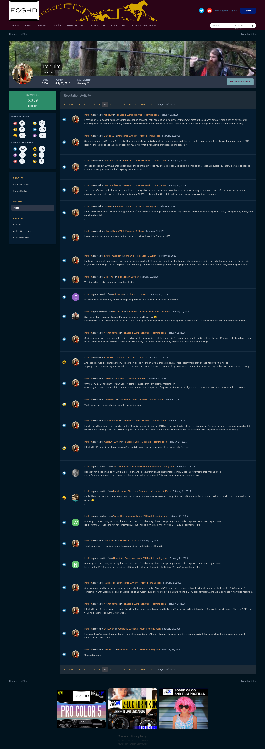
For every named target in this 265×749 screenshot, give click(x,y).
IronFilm (88, 115)
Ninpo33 (108, 115)
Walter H (117, 516)
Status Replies (20, 191)
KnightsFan (110, 583)
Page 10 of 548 (166, 104)
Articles (17, 224)
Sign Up (248, 10)
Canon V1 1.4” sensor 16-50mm (128, 231)
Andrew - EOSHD (112, 442)
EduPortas (109, 277)
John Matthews (112, 185)
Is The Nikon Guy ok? (128, 277)
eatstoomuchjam (112, 256)
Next (144, 104)
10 (105, 104)
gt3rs (106, 231)
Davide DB (109, 136)
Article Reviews (21, 237)
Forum (28, 25)
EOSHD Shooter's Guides (144, 25)
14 (130, 104)
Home (15, 25)
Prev (72, 104)
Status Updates (239, 27)
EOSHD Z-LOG (118, 25)
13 (124, 104)
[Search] (222, 25)
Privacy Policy (138, 736)
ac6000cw (109, 628)
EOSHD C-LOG (98, 25)
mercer (107, 378)
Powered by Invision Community (133, 744)
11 (111, 104)
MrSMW (108, 206)
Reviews (42, 25)
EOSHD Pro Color (75, 25)
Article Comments (22, 231)
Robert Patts (110, 399)
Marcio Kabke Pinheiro (124, 491)
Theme (123, 736)
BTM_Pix (108, 357)
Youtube (56, 25)
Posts (16, 207)
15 (136, 104)
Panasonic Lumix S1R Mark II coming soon (137, 115)
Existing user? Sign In (226, 10)
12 (117, 104)
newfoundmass (112, 160)
